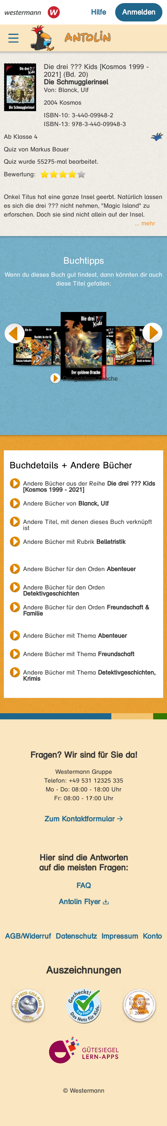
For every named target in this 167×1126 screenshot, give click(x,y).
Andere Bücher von (66, 503)
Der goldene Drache (90, 378)
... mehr (145, 223)
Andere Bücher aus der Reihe (89, 484)
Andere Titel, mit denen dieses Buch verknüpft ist (87, 522)
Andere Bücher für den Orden (79, 569)
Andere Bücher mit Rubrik (74, 541)
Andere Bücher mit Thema (75, 635)
